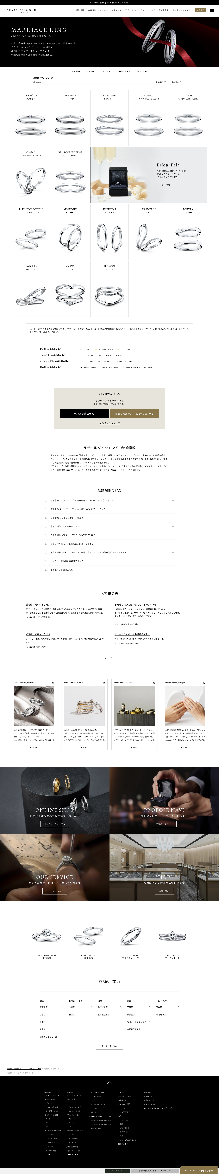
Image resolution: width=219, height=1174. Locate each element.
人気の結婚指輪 (72, 1146)
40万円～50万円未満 (131, 367)
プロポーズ (124, 1131)
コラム (120, 1115)
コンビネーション (126, 349)
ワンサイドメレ (51, 1138)
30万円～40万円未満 (110, 367)
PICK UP (47, 1154)
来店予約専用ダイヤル (155, 1171)
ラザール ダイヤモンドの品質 (101, 1120)
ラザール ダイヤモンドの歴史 (101, 1124)
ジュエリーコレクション (111, 10)
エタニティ (105, 71)
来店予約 (147, 1092)
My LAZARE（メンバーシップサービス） (159, 1108)
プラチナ (85, 349)
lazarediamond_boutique (24, 683)
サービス (121, 1092)
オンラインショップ (181, 10)
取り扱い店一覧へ (109, 1046)
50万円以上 (149, 367)
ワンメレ (86, 361)
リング (93, 1099)
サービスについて (55, 891)
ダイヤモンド (124, 1127)
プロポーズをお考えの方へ (128, 1139)
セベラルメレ (105, 361)
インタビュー (124, 1119)
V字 (119, 355)
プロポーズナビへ (164, 824)
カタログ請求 (149, 1096)
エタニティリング (73, 1150)
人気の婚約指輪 (50, 1150)
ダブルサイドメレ (52, 1141)
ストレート (87, 355)
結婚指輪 (92, 10)
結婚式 (122, 1135)
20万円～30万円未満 (88, 367)
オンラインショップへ (54, 824)
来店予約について (125, 1096)
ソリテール (50, 1134)
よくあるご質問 (124, 1104)
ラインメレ (124, 361)
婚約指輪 (80, 10)
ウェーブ (105, 355)
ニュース (121, 1108)
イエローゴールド (104, 349)
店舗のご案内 (123, 1143)
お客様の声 (122, 1100)
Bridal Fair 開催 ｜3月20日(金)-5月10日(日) (109, 2)
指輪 (121, 1123)
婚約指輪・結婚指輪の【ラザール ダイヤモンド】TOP (24, 1068)
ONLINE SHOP (118, 1171)
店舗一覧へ (164, 891)
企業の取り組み (96, 1127)
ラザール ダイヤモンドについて (140, 10)
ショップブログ (124, 1112)
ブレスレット (95, 1111)
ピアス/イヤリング (97, 1107)
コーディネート (124, 71)
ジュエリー (142, 71)
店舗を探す (164, 10)
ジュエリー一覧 (96, 1096)
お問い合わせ (149, 1100)
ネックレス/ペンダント (99, 1103)
